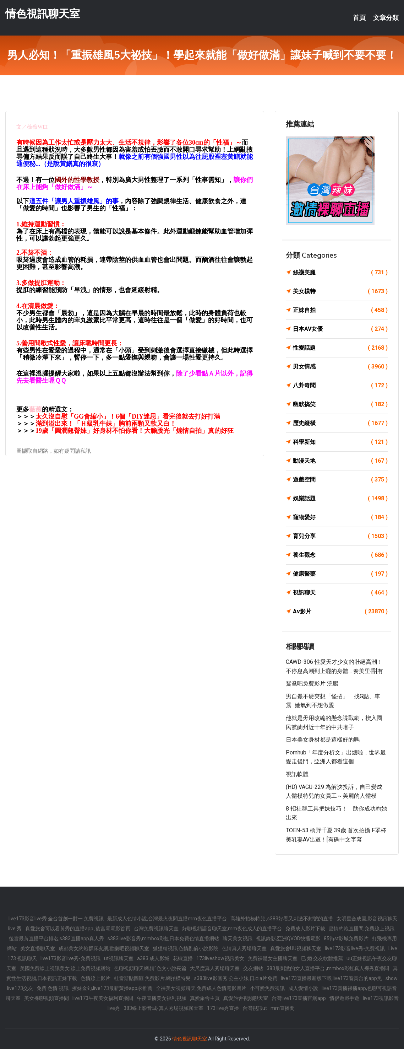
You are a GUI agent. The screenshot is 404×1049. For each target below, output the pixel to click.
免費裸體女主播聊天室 (272, 958)
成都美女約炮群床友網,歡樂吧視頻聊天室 (104, 948)
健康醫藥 (340, 574)
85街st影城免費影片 (346, 938)
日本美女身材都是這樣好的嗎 (323, 739)
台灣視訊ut (254, 1008)
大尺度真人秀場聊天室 (215, 968)
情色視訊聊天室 (42, 13)
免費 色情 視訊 (53, 988)
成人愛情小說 (303, 988)
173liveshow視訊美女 (220, 958)
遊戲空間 (340, 480)
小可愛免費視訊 (267, 988)
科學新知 (340, 442)
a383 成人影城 (153, 958)
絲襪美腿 (340, 273)
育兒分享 (340, 536)
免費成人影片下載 (305, 928)
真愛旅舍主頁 (205, 998)
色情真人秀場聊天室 (244, 948)
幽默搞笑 (340, 404)
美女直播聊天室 (37, 948)
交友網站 (253, 968)
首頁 (359, 17)
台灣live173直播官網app (299, 998)
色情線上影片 (95, 978)
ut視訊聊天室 (118, 958)
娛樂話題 (340, 499)
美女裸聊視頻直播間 (46, 998)
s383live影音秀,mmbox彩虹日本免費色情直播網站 (163, 938)
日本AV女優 (340, 329)
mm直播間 (283, 1008)
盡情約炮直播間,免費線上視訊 (361, 928)
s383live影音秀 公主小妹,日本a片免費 (235, 978)
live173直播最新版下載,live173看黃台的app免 (331, 978)
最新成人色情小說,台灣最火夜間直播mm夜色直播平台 (167, 918)
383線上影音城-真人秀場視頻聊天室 (163, 1008)
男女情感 (340, 367)
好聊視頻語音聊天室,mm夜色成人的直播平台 (232, 928)
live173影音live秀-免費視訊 (355, 948)
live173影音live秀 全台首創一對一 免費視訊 (56, 918)
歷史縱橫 (340, 423)
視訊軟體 (297, 774)
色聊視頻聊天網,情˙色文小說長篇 (150, 968)
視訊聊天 (340, 593)
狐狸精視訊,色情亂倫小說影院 (185, 948)
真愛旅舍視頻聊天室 (245, 998)
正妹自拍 (340, 310)
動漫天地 (340, 461)
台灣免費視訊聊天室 (156, 928)
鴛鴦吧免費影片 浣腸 (312, 683)
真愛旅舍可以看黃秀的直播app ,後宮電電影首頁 (77, 928)
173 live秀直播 (223, 1008)
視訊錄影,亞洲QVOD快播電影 (288, 938)
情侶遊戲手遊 (344, 998)
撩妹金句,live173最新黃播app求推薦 (112, 988)
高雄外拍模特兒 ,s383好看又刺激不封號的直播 (281, 918)
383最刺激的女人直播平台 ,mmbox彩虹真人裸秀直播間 (328, 968)
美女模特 (340, 291)
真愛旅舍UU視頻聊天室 (295, 948)
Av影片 (340, 612)
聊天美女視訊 (237, 938)
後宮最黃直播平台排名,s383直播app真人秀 (56, 938)
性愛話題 (340, 348)
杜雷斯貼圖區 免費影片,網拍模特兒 (152, 978)
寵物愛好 (340, 517)
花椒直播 (183, 958)
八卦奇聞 (340, 386)
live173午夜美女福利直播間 (102, 998)
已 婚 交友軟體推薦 (322, 958)
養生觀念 (340, 555)
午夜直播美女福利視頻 (161, 998)
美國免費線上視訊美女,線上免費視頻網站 (65, 968)
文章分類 (386, 17)
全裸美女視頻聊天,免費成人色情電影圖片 (201, 988)
